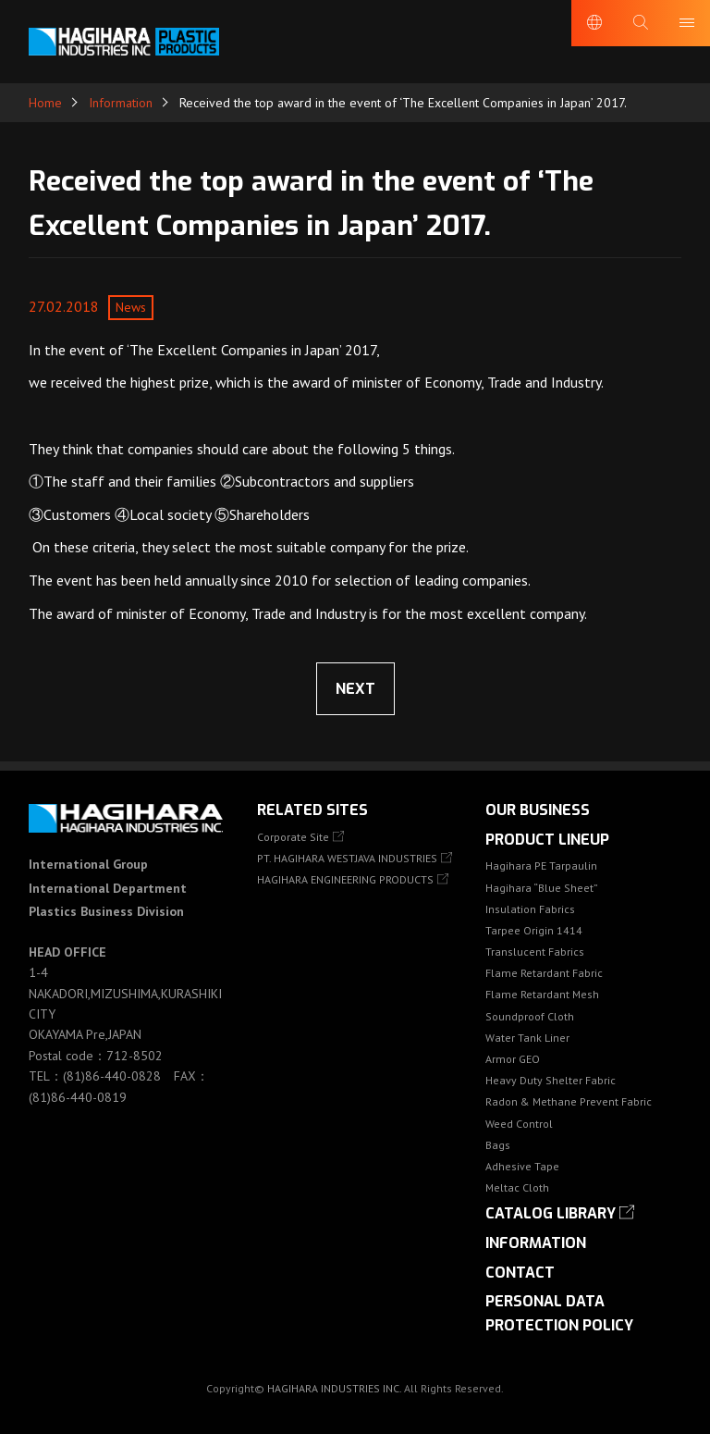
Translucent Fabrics (534, 951)
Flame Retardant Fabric (544, 973)
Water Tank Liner (527, 1038)
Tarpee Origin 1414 (533, 930)
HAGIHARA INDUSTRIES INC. (334, 1388)
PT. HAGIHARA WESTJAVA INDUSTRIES (347, 858)
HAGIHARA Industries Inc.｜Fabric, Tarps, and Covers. (124, 42)
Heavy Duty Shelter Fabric (550, 1080)
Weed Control (519, 1124)
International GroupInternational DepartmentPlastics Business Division (108, 888)
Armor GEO (512, 1059)
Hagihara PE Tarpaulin (541, 865)
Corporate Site (293, 837)
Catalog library (550, 1213)
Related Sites (312, 810)
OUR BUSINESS (537, 810)
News (131, 307)
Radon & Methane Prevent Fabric (568, 1101)
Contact (520, 1272)
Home (45, 102)
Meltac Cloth (517, 1187)
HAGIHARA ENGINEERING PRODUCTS (345, 879)
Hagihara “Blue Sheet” (541, 888)
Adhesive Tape (522, 1166)
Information (121, 102)
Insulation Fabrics (530, 909)
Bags (497, 1145)
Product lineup (547, 839)
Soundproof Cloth (529, 1016)
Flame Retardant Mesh (542, 994)
